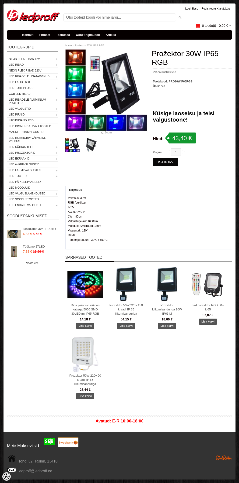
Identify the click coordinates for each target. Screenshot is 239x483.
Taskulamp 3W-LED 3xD (39, 229)
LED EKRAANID (19, 158)
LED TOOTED (18, 176)
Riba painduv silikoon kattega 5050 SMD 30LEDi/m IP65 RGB (85, 309)
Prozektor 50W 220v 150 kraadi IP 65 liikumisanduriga (126, 309)
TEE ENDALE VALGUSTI (25, 205)
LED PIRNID (17, 114)
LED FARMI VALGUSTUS (25, 170)
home (68, 45)
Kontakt (27, 35)
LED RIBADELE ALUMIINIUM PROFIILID (27, 101)
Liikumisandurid (21, 120)
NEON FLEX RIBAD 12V (24, 59)
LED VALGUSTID (20, 108)
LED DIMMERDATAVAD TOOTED (30, 126)
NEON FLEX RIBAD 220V (25, 70)
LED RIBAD (16, 64)
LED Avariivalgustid (24, 164)
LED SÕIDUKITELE (21, 147)
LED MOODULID (19, 187)
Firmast (44, 35)
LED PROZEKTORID (22, 152)
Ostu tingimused (88, 35)
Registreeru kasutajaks (215, 8)
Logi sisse (191, 8)
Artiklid (111, 35)
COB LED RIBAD (20, 93)
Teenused (63, 35)
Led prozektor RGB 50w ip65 (208, 307)
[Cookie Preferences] (6, 476)
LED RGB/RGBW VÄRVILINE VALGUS (27, 139)
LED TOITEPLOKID (21, 88)
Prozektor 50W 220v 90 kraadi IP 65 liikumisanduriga (85, 380)
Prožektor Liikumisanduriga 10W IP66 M (167, 309)
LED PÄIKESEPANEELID (25, 182)
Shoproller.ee (224, 458)
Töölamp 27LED (34, 246)
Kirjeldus (75, 189)
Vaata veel (32, 263)
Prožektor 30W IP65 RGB (89, 45)
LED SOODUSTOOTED (24, 199)
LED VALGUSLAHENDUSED (27, 193)
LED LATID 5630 (19, 82)
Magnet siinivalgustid (26, 132)
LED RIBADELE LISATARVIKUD (29, 76)
